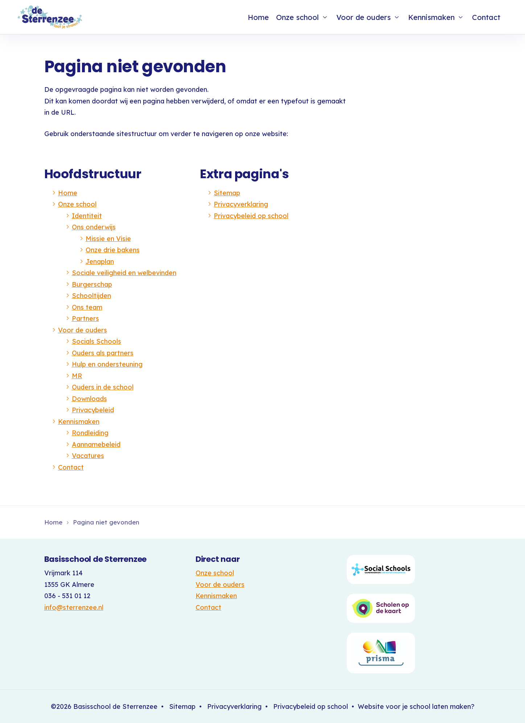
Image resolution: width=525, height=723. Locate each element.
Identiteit (87, 216)
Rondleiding (90, 433)
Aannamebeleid (96, 444)
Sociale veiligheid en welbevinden (124, 273)
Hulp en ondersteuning (107, 364)
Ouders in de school (103, 387)
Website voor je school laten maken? (416, 706)
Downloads (89, 399)
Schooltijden (91, 295)
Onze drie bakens (113, 250)
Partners (85, 318)
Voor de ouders (363, 17)
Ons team (87, 307)
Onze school (297, 17)
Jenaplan (100, 261)
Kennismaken (431, 17)
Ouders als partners (103, 353)
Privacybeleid (93, 410)
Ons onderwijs (94, 227)
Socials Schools (96, 341)
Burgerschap (92, 284)
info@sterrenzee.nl (73, 607)
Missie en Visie (108, 238)
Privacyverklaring (241, 204)
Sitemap (227, 193)
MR (77, 376)
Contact (486, 17)
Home (258, 17)
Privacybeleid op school (251, 216)
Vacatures (88, 456)
